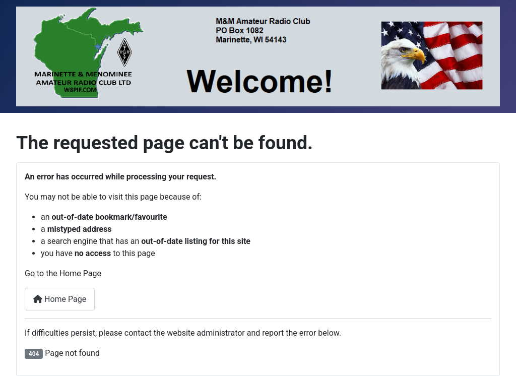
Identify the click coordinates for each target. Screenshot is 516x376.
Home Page (59, 299)
